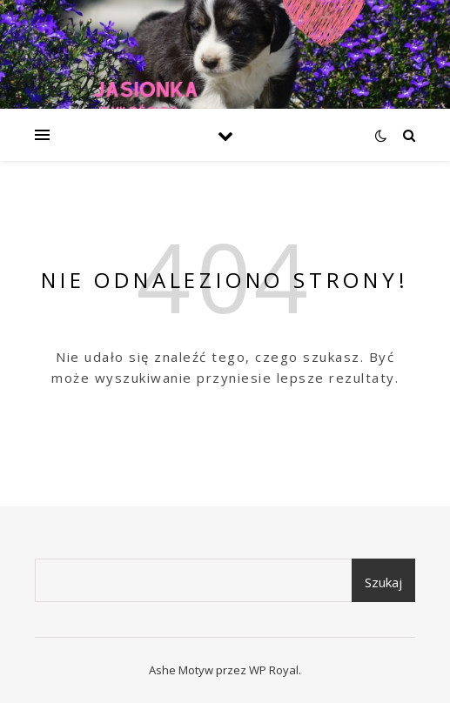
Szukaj (383, 582)
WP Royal (274, 670)
